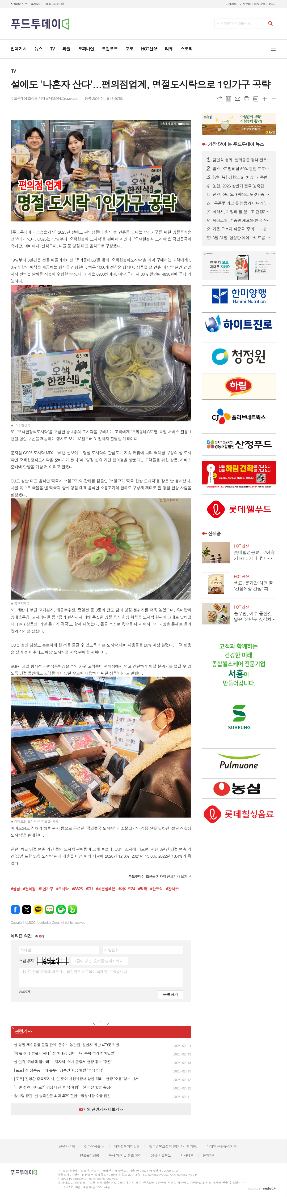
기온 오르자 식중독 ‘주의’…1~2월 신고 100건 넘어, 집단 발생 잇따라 (242, 229)
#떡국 (142, 888)
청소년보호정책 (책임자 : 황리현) (173, 1146)
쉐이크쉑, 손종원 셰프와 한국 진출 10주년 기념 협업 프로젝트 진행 (242, 220)
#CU (89, 888)
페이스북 (15, 909)
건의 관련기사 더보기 (101, 1109)
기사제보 (231, 4)
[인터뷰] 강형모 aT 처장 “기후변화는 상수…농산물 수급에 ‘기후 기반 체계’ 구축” (242, 177)
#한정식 (156, 888)
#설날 (15, 888)
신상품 (214, 533)
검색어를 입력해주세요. (234, 23)
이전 (94, 1023)
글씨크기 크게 (264, 98)
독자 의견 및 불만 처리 (124, 1155)
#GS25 (77, 888)
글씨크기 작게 (273, 98)
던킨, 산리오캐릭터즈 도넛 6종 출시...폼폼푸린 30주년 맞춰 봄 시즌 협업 (242, 194)
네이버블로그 (49, 909)
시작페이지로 (19, 4)
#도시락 (62, 888)
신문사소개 (67, 1146)
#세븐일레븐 (105, 888)
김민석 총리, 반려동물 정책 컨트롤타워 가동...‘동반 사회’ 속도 (242, 160)
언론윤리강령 (89, 1155)
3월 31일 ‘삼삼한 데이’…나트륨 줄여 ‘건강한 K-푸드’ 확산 (242, 237)
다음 (108, 1023)
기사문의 (245, 4)
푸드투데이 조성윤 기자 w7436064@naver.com (45, 98)
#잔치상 (172, 888)
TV (13, 71)
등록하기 (170, 994)
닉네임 (26, 950)
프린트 (246, 98)
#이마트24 (126, 888)
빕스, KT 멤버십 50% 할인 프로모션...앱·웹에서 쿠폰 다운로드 (242, 168)
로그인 (272, 4)
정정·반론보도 (161, 1155)
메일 (237, 98)
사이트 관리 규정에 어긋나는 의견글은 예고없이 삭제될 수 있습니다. (74, 971)
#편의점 (29, 888)
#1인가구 (46, 888)
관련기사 (23, 1031)
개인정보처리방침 (127, 1146)
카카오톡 (38, 909)
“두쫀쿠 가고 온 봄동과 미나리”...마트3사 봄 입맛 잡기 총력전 (242, 203)
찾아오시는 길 (94, 1146)
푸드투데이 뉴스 (236, 144)
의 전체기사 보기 (157, 876)
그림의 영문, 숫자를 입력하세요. (98, 961)
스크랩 (255, 98)
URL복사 (219, 98)
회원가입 (259, 4)
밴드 (72, 909)
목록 (228, 98)
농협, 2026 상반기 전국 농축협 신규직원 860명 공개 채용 (242, 186)
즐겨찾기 (35, 4)
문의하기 (209, 1155)
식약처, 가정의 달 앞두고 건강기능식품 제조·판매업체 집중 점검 (242, 211)
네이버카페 (61, 909)
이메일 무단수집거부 (221, 1146)
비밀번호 (111, 950)
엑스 (26, 909)
